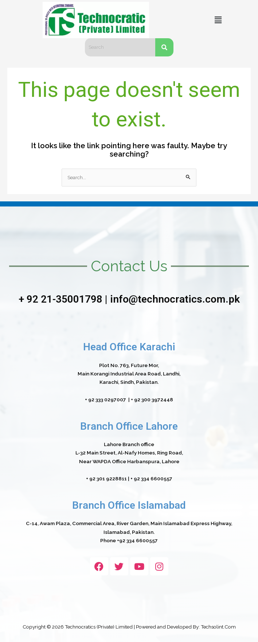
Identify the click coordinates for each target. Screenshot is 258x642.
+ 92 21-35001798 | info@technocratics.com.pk (129, 299)
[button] (218, 20)
